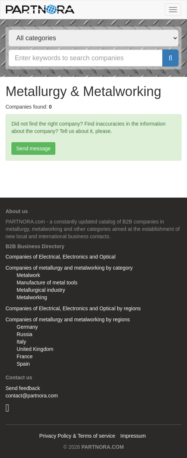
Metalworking (32, 297)
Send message (33, 148)
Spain (23, 364)
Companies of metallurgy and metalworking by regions (68, 319)
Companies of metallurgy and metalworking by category (69, 268)
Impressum (133, 436)
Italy (21, 342)
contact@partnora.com (32, 396)
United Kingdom (35, 349)
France (25, 356)
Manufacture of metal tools (47, 283)
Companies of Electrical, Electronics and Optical (60, 257)
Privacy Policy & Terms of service (77, 436)
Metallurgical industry (41, 290)
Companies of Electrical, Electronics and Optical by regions (73, 308)
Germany (27, 327)
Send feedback (23, 388)
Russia (24, 334)
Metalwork (28, 275)
